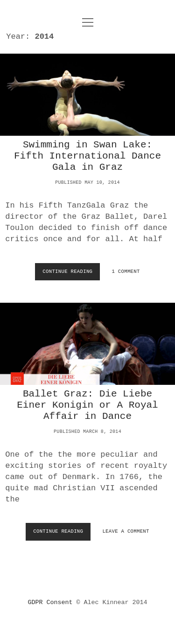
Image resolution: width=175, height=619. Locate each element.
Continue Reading (69, 273)
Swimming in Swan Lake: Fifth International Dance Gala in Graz (87, 95)
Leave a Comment (125, 531)
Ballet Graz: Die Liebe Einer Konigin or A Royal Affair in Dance (87, 344)
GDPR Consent (50, 602)
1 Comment (126, 271)
